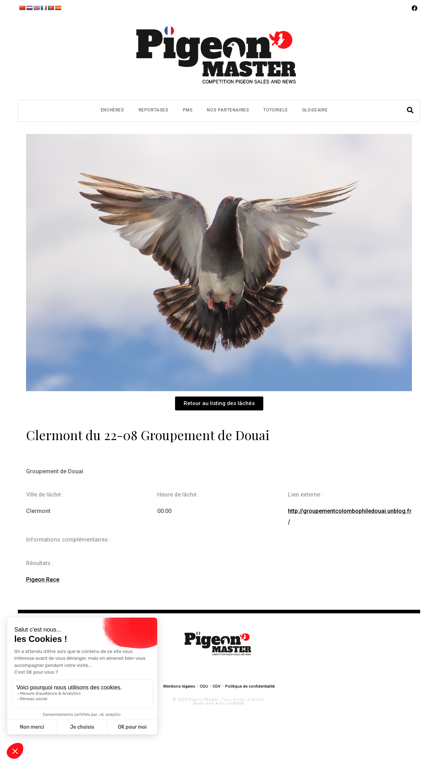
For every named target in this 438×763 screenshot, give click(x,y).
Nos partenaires (228, 110)
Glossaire (315, 110)
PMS (188, 110)
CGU (204, 686)
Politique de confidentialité (250, 686)
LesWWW (234, 703)
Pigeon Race (42, 579)
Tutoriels (275, 110)
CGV (216, 686)
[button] (219, 403)
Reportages (154, 110)
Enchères (112, 110)
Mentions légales (179, 686)
